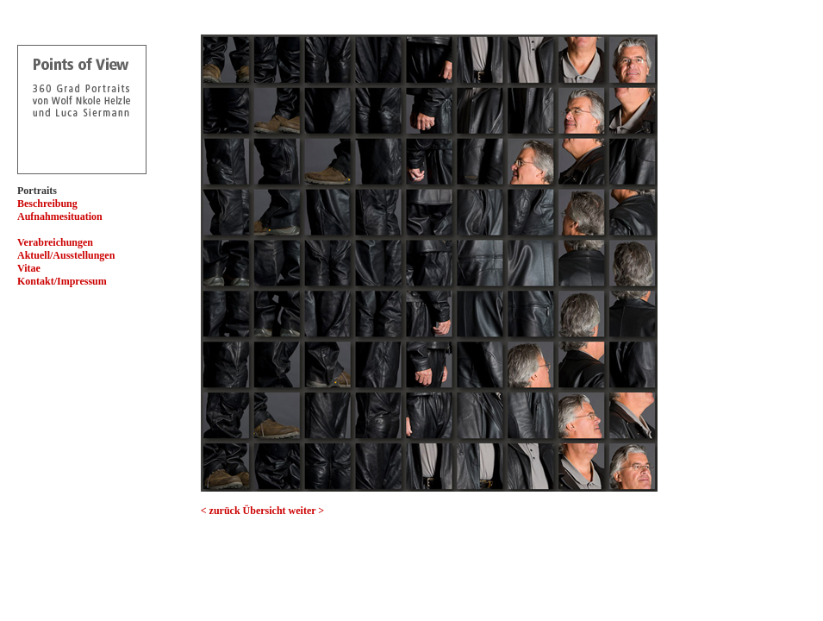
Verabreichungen (55, 242)
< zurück (220, 511)
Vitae (29, 268)
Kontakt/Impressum (62, 281)
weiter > (307, 511)
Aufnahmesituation (60, 216)
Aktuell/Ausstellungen (66, 255)
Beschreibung (47, 204)
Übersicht (264, 511)
